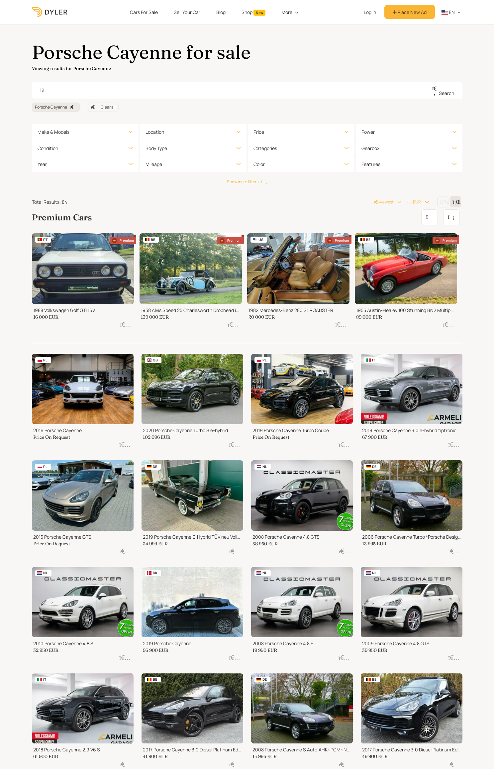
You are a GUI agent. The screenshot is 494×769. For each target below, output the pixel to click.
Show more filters (247, 182)
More (286, 12)
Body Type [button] (156, 148)
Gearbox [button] (370, 148)
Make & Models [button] (53, 132)
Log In (370, 12)
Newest (384, 202)
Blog (221, 12)
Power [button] (368, 132)
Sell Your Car (187, 12)
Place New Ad (410, 12)
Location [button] (155, 132)
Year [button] (42, 164)
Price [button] (258, 132)
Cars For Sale (144, 12)
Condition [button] (48, 148)
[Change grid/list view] (442, 201)
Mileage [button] (154, 164)
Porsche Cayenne (56, 107)
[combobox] (247, 90)
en (448, 12)
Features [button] (370, 164)
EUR (414, 202)
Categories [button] (265, 148)
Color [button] (259, 164)
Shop (253, 12)
